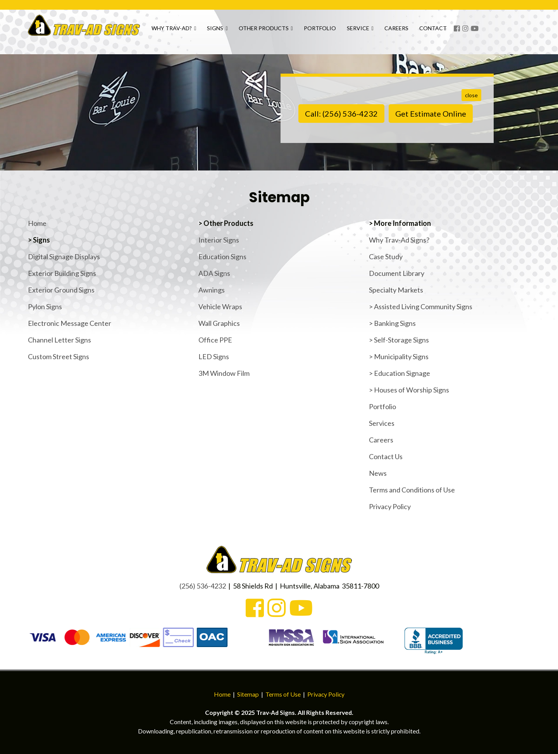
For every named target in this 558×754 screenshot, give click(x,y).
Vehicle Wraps (220, 306)
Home (37, 223)
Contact (466, 31)
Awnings (211, 290)
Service (393, 31)
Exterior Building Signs (62, 273)
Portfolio (353, 31)
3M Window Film (224, 373)
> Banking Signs (392, 323)
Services (381, 423)
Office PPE (215, 340)
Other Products (299, 31)
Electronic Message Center (69, 323)
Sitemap (248, 694)
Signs (250, 31)
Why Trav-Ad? (207, 31)
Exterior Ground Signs (61, 290)
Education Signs (222, 256)
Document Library (396, 273)
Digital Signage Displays (64, 256)
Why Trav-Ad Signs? (399, 240)
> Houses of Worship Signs (409, 390)
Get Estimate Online (430, 113)
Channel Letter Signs (59, 340)
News (378, 473)
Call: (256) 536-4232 (341, 113)
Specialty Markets (396, 290)
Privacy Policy (390, 506)
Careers (430, 31)
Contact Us (386, 456)
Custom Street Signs (58, 356)
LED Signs (213, 356)
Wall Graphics (219, 323)
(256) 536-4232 (202, 586)
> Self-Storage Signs (399, 340)
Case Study (386, 256)
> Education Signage (399, 373)
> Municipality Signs (399, 356)
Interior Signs (218, 240)
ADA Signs (214, 273)
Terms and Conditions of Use (412, 489)
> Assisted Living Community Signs (420, 306)
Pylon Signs (45, 306)
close (471, 95)
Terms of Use (283, 694)
